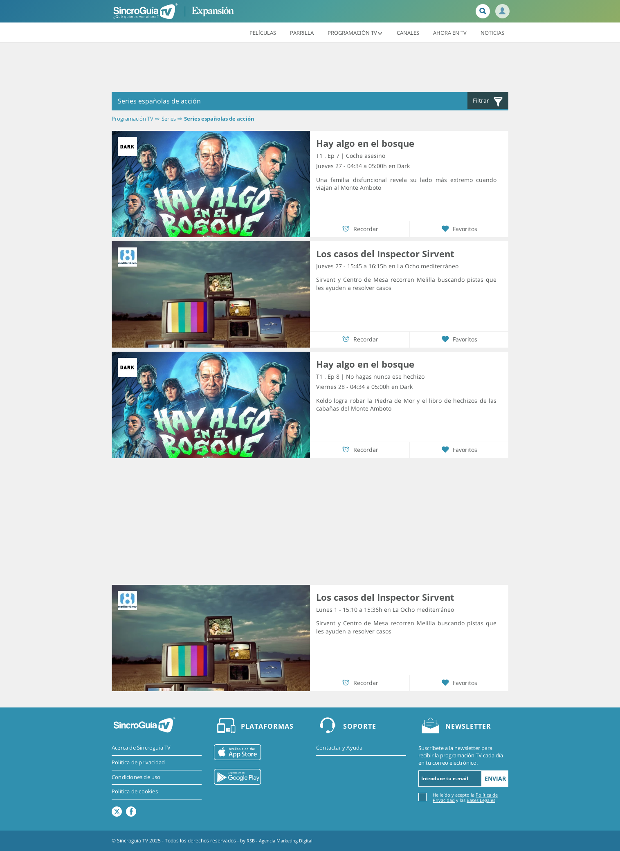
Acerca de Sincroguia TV (141, 748)
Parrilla (302, 32)
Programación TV (355, 32)
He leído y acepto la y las (465, 797)
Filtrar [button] (488, 101)
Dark (403, 166)
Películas (262, 32)
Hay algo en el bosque (365, 143)
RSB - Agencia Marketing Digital (283, 840)
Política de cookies (135, 792)
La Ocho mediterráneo (427, 265)
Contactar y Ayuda (339, 748)
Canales (408, 32)
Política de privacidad (138, 762)
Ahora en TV (450, 32)
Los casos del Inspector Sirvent (385, 253)
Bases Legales (481, 800)
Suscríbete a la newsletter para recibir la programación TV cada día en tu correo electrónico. (460, 755)
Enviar (495, 778)
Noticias (492, 32)
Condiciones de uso (136, 777)
